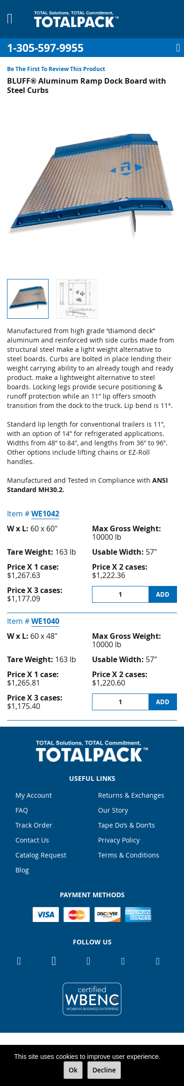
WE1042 (45, 513)
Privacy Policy (119, 840)
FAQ (21, 810)
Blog (22, 869)
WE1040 (45, 621)
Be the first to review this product (56, 69)
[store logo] (76, 19)
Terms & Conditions (128, 854)
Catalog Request (40, 854)
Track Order (33, 825)
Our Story (113, 810)
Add (163, 594)
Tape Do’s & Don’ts (126, 825)
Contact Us (32, 840)
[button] (77, 299)
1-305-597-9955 (45, 47)
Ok (73, 1069)
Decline (104, 1069)
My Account (33, 795)
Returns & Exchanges (131, 795)
